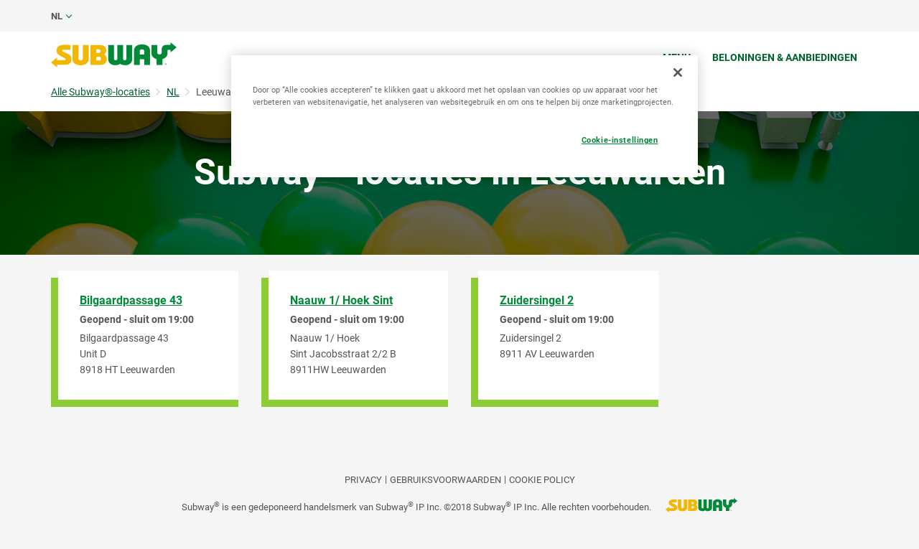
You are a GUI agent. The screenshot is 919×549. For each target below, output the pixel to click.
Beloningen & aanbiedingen (784, 57)
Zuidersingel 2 (537, 300)
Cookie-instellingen (620, 140)
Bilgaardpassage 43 (131, 300)
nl (56, 16)
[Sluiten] (678, 72)
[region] (464, 116)
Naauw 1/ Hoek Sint (341, 300)
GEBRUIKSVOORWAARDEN (445, 479)
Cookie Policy (542, 479)
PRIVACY (363, 479)
